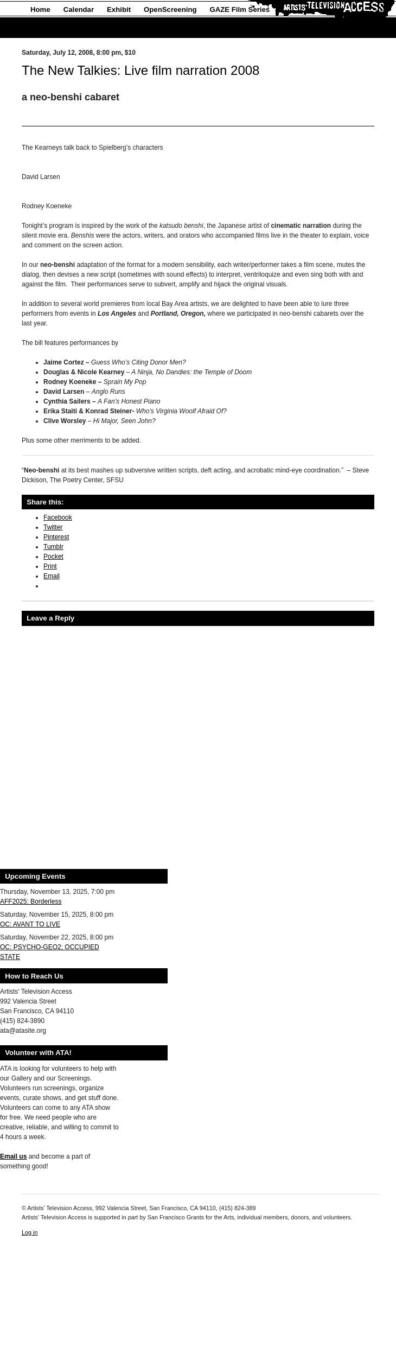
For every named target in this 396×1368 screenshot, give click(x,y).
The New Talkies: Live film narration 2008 (140, 70)
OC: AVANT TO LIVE (30, 924)
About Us (46, 28)
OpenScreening (170, 9)
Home (40, 9)
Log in (29, 1232)
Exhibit (119, 9)
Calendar (78, 9)
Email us (13, 1156)
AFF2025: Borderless (30, 901)
